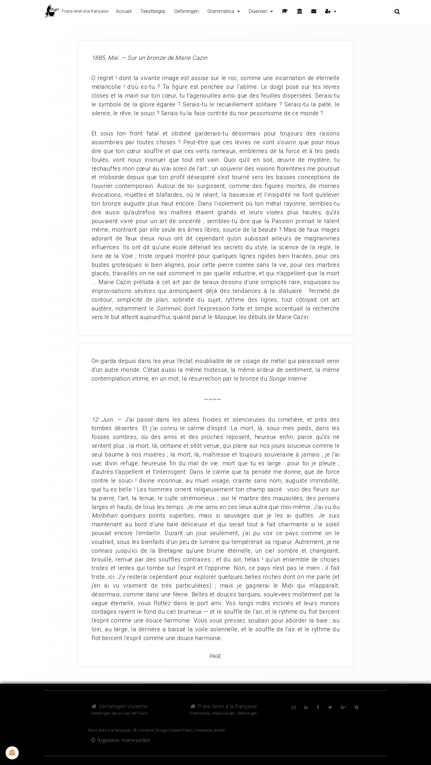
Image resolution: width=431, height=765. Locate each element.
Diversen (258, 11)
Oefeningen (186, 11)
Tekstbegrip (152, 11)
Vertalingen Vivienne (119, 706)
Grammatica (221, 11)
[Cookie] (12, 752)
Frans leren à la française (223, 706)
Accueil (123, 11)
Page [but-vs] (215, 656)
